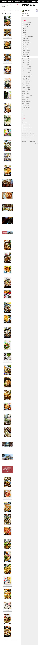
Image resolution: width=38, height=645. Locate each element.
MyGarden (25, 48)
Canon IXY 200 (26, 139)
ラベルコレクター (27, 71)
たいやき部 (25, 59)
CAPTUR (25, 26)
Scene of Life (26, 24)
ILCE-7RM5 (25, 15)
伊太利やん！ (26, 79)
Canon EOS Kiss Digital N (29, 135)
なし (24, 121)
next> (18, 10)
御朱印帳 (25, 91)
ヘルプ (28, 1)
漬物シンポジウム (27, 95)
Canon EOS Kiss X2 (27, 137)
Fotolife (4, 5)
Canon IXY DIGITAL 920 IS (29, 141)
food (23, 115)
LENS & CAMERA (27, 42)
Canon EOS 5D (26, 131)
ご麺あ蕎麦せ (26, 56)
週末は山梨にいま (27, 101)
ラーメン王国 (26, 73)
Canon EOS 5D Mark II (28, 133)
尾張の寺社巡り (26, 89)
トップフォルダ (26, 22)
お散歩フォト (26, 54)
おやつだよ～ (26, 52)
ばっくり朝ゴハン (27, 62)
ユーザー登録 (17, 1)
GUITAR (24, 34)
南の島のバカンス (27, 81)
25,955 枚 (25, 14)
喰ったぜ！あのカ (27, 85)
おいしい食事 (26, 50)
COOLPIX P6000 (27, 127)
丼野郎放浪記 (26, 77)
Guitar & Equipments (27, 36)
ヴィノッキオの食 (27, 75)
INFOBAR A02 (26, 38)
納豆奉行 (25, 99)
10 (15, 10)
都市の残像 (25, 103)
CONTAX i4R (26, 125)
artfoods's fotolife (12, 5)
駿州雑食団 (25, 105)
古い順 (9, 13)
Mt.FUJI (24, 46)
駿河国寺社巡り (26, 107)
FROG (24, 32)
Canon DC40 (26, 129)
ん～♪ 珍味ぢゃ (27, 65)
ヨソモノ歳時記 (26, 69)
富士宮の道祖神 (26, 87)
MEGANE (25, 44)
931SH (24, 123)
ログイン (24, 1)
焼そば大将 (25, 97)
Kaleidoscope (26, 40)
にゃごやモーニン (27, 61)
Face (24, 28)
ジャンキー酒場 (26, 67)
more (36, 143)
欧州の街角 (25, 93)
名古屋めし (25, 83)
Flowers (24, 30)
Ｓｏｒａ (25, 109)
